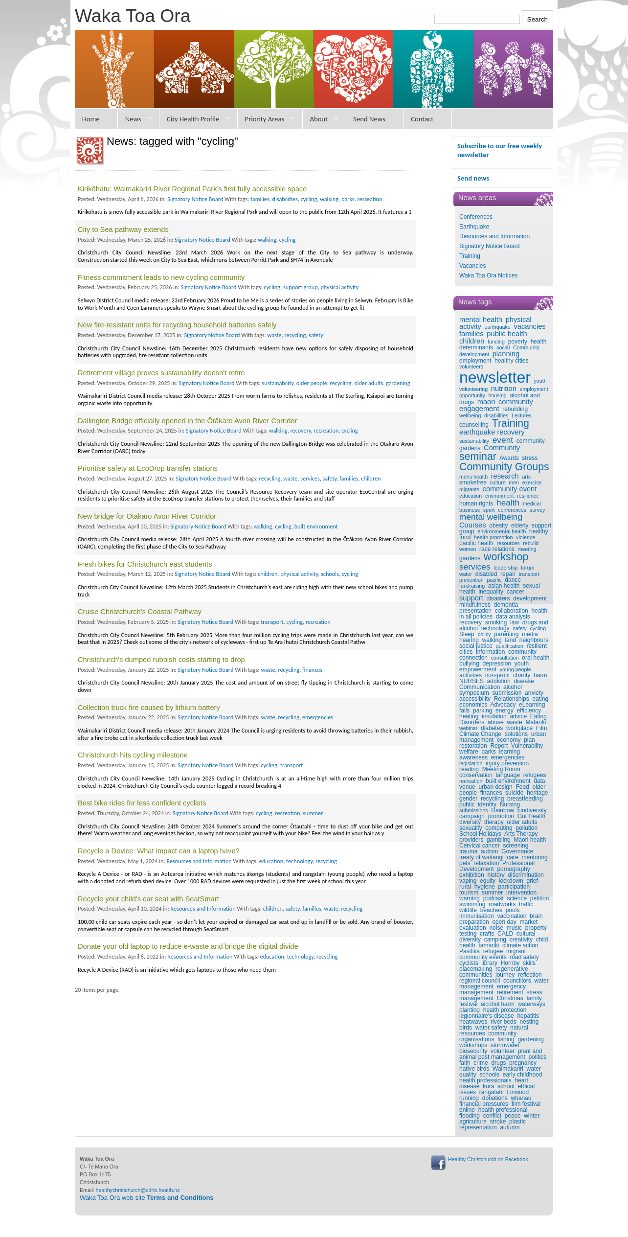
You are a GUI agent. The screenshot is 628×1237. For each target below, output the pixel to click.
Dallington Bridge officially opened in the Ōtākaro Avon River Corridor (187, 421)
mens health (473, 477)
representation (478, 1127)
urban (538, 734)
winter (531, 1115)
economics (473, 704)
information (490, 651)
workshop (506, 557)
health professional (503, 1109)
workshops (473, 1045)
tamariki (488, 945)
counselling (474, 424)
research (505, 476)
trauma (468, 851)
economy (509, 739)
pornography (513, 869)
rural (465, 886)
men (514, 482)
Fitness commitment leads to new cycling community (161, 277)
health (507, 502)
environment (499, 496)
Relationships (511, 698)
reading (469, 769)
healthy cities (511, 360)
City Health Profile (193, 119)
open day (504, 921)
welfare (468, 751)
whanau (521, 1098)
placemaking (475, 968)
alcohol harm (498, 1004)
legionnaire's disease (486, 1015)
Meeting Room (501, 769)
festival (468, 1004)
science (517, 898)
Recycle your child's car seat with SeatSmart (148, 899)
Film (541, 728)
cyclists (468, 963)
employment (475, 360)
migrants (469, 489)
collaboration (511, 610)
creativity (521, 939)
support (471, 598)
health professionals (485, 1080)
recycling (492, 798)
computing (498, 828)
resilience (528, 496)
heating (468, 716)
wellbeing (470, 415)
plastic (517, 1121)
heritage (537, 792)
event (503, 440)
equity (487, 880)
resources (508, 543)
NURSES (471, 681)
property (536, 927)
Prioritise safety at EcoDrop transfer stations (148, 468)
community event (510, 489)
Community (502, 448)
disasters (498, 598)
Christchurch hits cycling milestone (133, 755)
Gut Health (531, 816)
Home (91, 119)
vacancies (529, 326)
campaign (472, 816)
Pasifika (469, 951)
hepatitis (528, 1015)
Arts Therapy (521, 833)
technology (495, 628)
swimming (472, 904)
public (466, 804)
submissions (473, 810)
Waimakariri (508, 1068)
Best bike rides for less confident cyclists (142, 803)
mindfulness (475, 604)
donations (495, 1098)
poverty (517, 341)
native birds (474, 1068)
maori (486, 402)
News (133, 119)
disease (524, 681)
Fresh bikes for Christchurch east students (145, 564)
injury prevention (507, 763)
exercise (532, 482)
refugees (534, 775)
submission (506, 692)
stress (530, 458)
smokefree (473, 482)
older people (311, 383)
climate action (520, 945)
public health (507, 334)
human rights (476, 503)
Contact (422, 119)
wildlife (468, 910)
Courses (472, 525)
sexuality (470, 828)
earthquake (497, 327)
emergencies (508, 757)
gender (468, 798)
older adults (522, 822)
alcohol (512, 687)
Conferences (476, 216)
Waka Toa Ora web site (147, 1197)
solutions (516, 734)
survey (537, 510)
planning (506, 354)
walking (492, 640)
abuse (496, 722)
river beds (503, 1021)
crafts (487, 933)
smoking (496, 622)
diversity (470, 822)
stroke (498, 1121)
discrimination (525, 874)
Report (499, 745)
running (469, 1098)
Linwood (518, 1092)
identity (487, 804)
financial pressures (483, 1103)
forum (527, 568)
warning (469, 898)
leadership (505, 568)
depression (496, 663)
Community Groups (504, 467)
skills (529, 963)
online (467, 1109)
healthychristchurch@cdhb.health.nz (138, 1190)
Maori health (530, 839)
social (503, 347)
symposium (474, 692)
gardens (469, 558)
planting (469, 1010)
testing (467, 933)
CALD (505, 933)
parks (488, 751)
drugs (498, 1062)
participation (514, 886)
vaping (467, 880)
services (475, 567)
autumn (509, 1127)
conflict (492, 1115)
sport (489, 510)
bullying (469, 663)
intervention (521, 892)
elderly (519, 525)
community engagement (496, 405)
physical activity (339, 287)
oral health (535, 657)
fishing (506, 1039)
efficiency (528, 710)
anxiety (534, 692)
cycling (538, 628)
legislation (470, 763)
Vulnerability (527, 745)
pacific (494, 580)
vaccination (511, 916)
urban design (495, 786)
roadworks (502, 904)
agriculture (473, 1121)
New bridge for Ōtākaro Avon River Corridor (147, 516)
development (530, 598)
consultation (505, 658)
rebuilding (515, 409)
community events (483, 957)
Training (469, 255)
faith (465, 1062)
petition (539, 898)
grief (532, 880)
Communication (479, 687)
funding (496, 341)
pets (465, 863)
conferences (512, 510)
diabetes (492, 728)
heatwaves (473, 1021)
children (471, 341)
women (467, 549)
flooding (469, 1115)
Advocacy (503, 704)
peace (513, 1115)
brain (536, 916)
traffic (526, 904)
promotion (501, 816)
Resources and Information (494, 236)
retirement (510, 992)
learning (509, 751)
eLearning (532, 704)
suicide (514, 792)
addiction (499, 681)
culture (498, 482)
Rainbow (502, 810)
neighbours (533, 640)
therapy (494, 822)
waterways (531, 1004)
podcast (493, 898)
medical (532, 503)
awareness (473, 757)
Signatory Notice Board (489, 246)
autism (489, 851)
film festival (526, 1103)
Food (522, 786)
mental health (480, 319)
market (528, 921)
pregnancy (523, 1062)
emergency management (492, 989)
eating (540, 698)
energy (504, 710)
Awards (509, 458)
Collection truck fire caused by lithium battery (149, 707)
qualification (509, 646)
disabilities (496, 415)
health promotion (493, 537)
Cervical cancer (479, 845)
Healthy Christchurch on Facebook (488, 1159)
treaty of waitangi (481, 857)
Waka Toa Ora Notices (488, 275)
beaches (491, 910)
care (512, 857)
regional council (479, 980)
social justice (476, 645)
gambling (499, 839)
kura (488, 1086)
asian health (504, 585)
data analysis (513, 616)
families (471, 334)
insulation (494, 716)
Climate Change (480, 734)
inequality (490, 591)
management (476, 739)
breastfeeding (525, 798)
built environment (508, 781)
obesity (498, 525)
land (510, 640)
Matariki (535, 722)
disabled (486, 574)
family (533, 998)
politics (537, 1057)
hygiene (484, 886)
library (489, 963)
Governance (517, 851)
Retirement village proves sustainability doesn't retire (161, 373)
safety (519, 628)
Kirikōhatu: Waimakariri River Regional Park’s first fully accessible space (192, 189)
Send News (369, 119)
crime (480, 1062)
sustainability (474, 441)
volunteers (471, 366)
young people (515, 669)
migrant (516, 951)
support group (300, 287)
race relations (497, 549)
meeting (527, 549)
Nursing (510, 804)
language (508, 775)
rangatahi (491, 1092)
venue (467, 786)
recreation (470, 781)
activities (470, 675)
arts (526, 477)
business (469, 510)
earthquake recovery (492, 432)
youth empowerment (494, 666)
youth (540, 381)
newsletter (495, 377)
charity (521, 675)
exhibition (471, 874)
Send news (473, 178)
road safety (524, 957)
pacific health (476, 543)
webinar (468, 728)
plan (529, 739)
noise (496, 927)
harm (540, 675)
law (514, 622)
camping (495, 939)
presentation (475, 610)
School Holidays (480, 833)
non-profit (497, 675)
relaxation (486, 863)
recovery (470, 622)
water (465, 574)
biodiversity (532, 810)
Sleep (466, 634)
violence (525, 537)
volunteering (473, 389)
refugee (493, 951)
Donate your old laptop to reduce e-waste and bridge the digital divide (188, 946)
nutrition (503, 388)
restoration (473, 745)
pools (513, 910)
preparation (474, 921)
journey (505, 974)
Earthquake (474, 226)
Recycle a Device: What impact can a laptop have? (159, 851)
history (495, 874)
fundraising (472, 586)
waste (514, 722)
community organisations (487, 1036)
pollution (527, 828)
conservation (476, 775)
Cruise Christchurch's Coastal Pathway (140, 612)
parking (482, 710)
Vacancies (472, 265)
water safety (491, 1027)
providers (471, 839)
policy (484, 634)
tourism (468, 892)
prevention (471, 580)
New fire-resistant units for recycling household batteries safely (177, 325)
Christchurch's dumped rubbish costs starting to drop (161, 660)
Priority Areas (265, 119)
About (319, 119)
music (514, 927)
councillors (517, 980)
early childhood (522, 1074)
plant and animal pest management (500, 1054)
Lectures (522, 415)
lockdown (511, 880)
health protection (505, 1010)
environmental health (501, 531)
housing (497, 395)
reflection (530, 974)
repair (508, 574)
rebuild (530, 543)
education (470, 496)
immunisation (476, 916)
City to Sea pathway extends (123, 229)
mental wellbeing (490, 517)
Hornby (510, 963)
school (506, 1086)
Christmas (510, 998)
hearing (469, 640)
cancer (515, 591)
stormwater (505, 1045)
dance (513, 579)
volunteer (503, 1051)
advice (518, 716)
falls (464, 710)
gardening (530, 1039)
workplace (519, 728)
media (530, 634)
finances (491, 792)
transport (528, 574)
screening (515, 845)
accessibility (475, 698)
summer (492, 892)
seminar (477, 456)
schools (489, 1074)
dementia (506, 604)
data (539, 781)
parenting (506, 634)
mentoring (534, 857)
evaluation (472, 927)
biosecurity (473, 1051)
